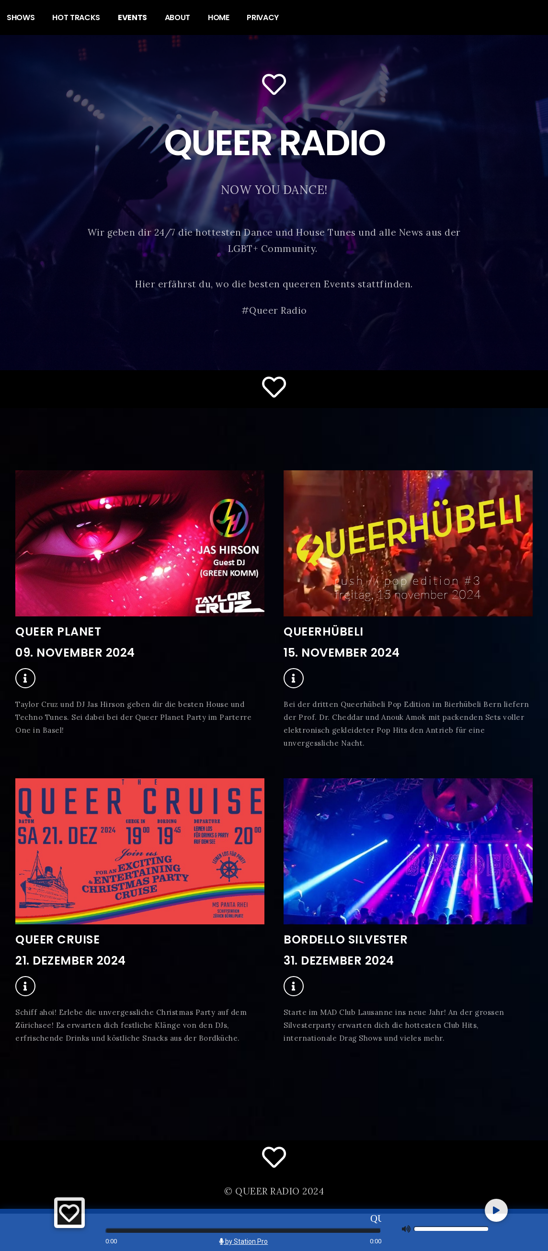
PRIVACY (263, 17)
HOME (218, 17)
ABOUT (178, 17)
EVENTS (132, 17)
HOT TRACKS (76, 17)
